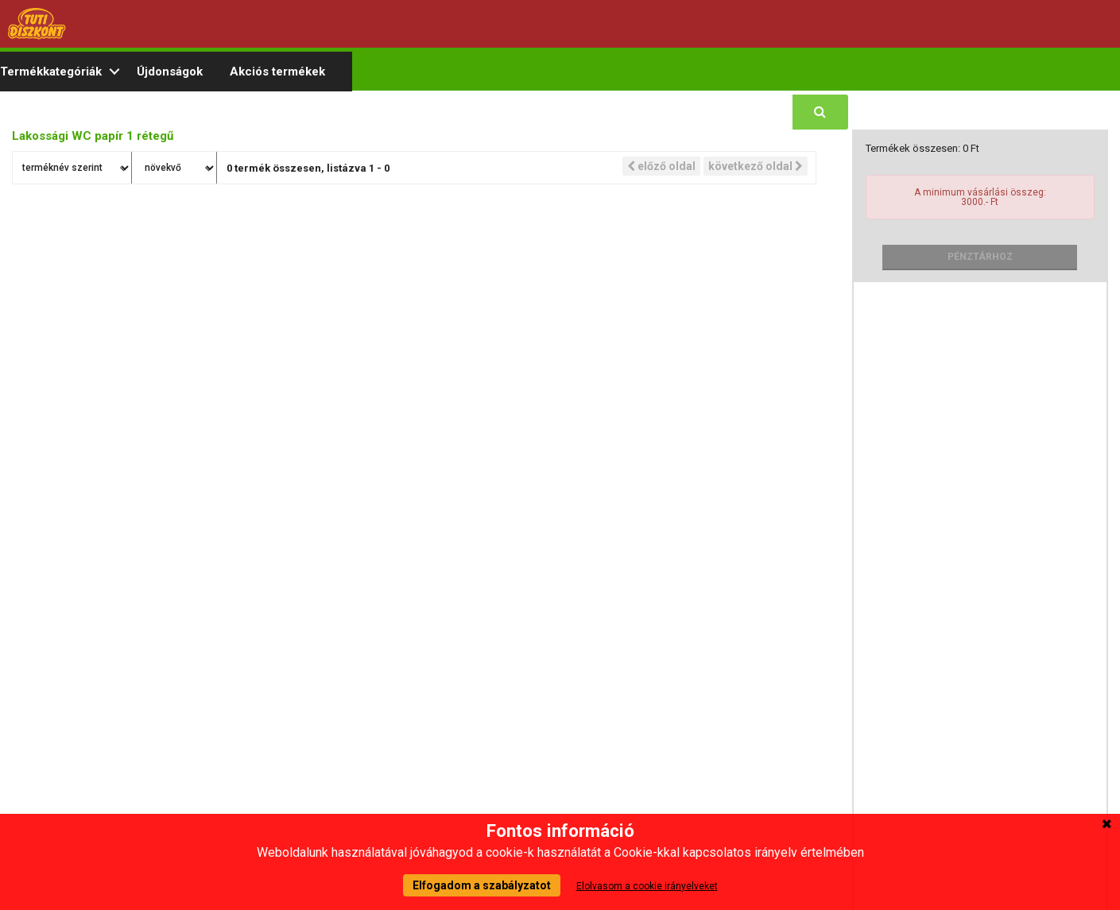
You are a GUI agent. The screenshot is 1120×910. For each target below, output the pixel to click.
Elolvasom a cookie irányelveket (647, 886)
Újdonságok (170, 71)
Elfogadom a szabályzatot (482, 885)
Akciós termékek (277, 71)
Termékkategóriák (51, 71)
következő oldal (755, 166)
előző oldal (661, 166)
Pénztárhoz (980, 256)
